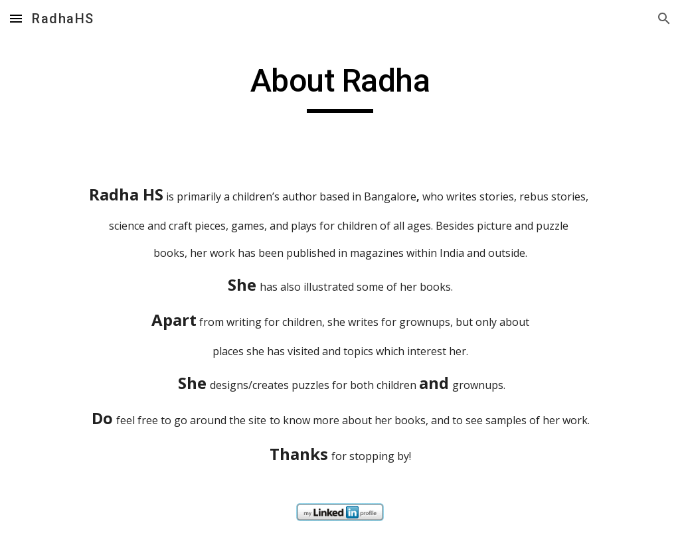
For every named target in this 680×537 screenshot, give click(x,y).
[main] (339, 87)
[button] (16, 18)
